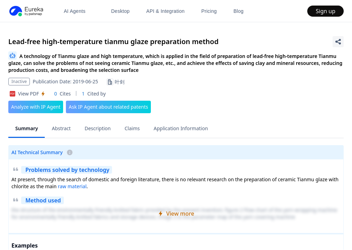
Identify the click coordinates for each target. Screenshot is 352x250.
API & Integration (165, 11)
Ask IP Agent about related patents (108, 106)
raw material (72, 186)
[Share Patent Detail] (338, 41)
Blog (238, 11)
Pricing (209, 11)
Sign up (325, 11)
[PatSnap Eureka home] (25, 11)
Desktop (120, 11)
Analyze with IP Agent (35, 106)
